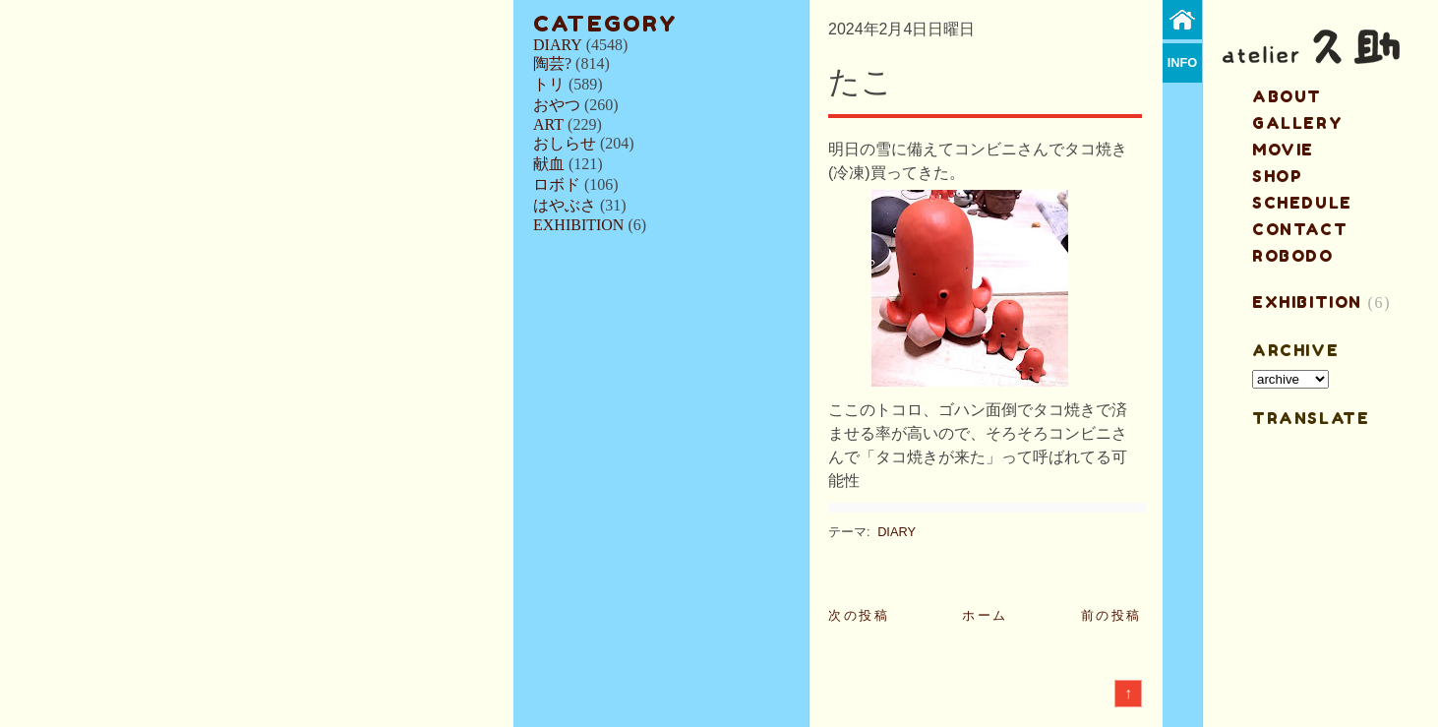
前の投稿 (1111, 615)
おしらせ (564, 143)
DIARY (557, 44)
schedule (1302, 202)
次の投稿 (858, 615)
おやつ (556, 104)
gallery (1297, 123)
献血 (549, 163)
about (1287, 96)
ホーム (985, 615)
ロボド (556, 184)
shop (1277, 176)
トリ (549, 84)
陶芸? (552, 63)
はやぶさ (564, 205)
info (1183, 62)
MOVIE (1283, 149)
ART (548, 124)
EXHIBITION (578, 224)
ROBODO (1293, 256)
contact (1300, 229)
